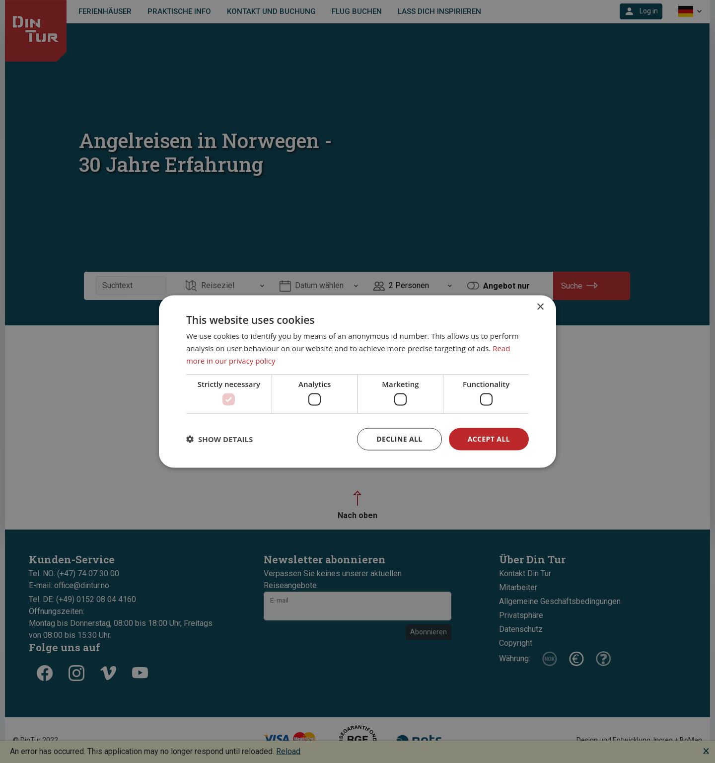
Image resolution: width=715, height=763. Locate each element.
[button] (219, 439)
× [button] (540, 307)
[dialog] (357, 382)
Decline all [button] (399, 439)
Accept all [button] (489, 439)
